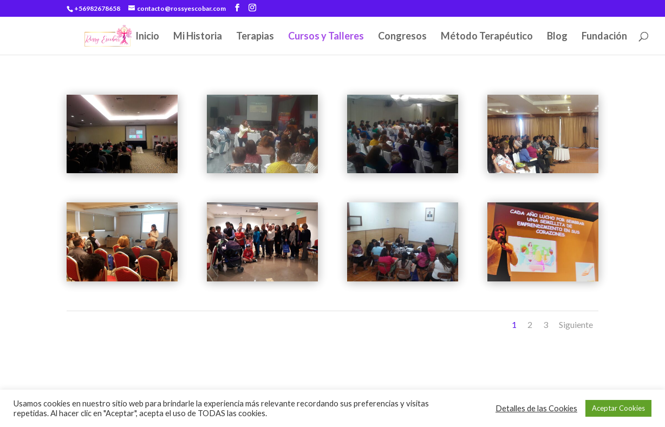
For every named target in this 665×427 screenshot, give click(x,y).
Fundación (604, 37)
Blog (557, 37)
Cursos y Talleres (326, 37)
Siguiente (576, 324)
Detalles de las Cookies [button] (536, 408)
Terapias (255, 37)
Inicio (147, 37)
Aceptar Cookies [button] (618, 408)
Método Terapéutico (487, 37)
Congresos (402, 37)
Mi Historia (197, 37)
